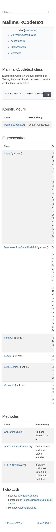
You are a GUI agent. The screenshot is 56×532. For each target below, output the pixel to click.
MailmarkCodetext (13, 124)
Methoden (16, 53)
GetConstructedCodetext (17, 446)
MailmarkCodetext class (23, 35)
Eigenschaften (18, 47)
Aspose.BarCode (27, 507)
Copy (47, 95)
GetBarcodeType (13, 432)
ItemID (7, 356)
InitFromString (11, 464)
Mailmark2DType (14, 523)
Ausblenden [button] (31, 30)
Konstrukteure (18, 41)
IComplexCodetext (28, 495)
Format (8, 338)
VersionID (9, 385)
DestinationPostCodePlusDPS (20, 247)
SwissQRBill (44, 523)
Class (7, 153)
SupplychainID (11, 367)
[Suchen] (25, 12)
